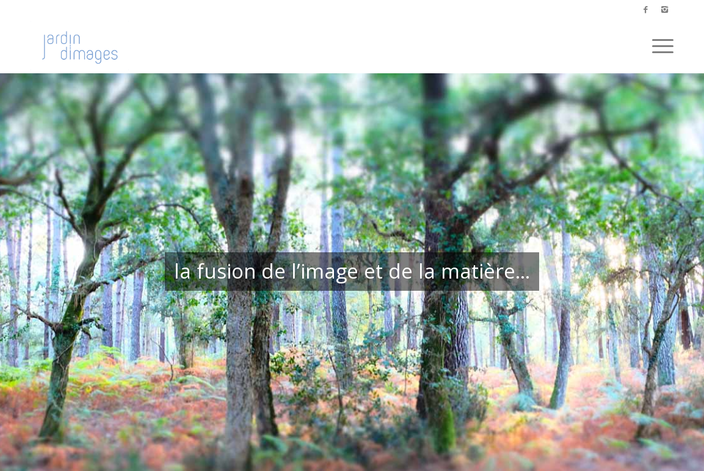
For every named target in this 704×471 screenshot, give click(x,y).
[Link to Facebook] (646, 9)
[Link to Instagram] (664, 9)
